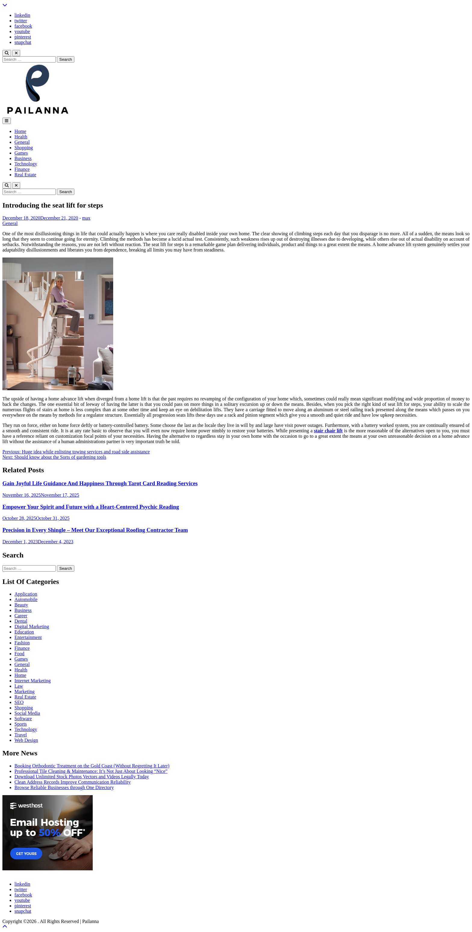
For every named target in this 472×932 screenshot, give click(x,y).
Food (19, 653)
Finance (22, 169)
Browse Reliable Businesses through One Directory (64, 787)
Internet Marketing (32, 680)
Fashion (22, 642)
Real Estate (25, 174)
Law (18, 686)
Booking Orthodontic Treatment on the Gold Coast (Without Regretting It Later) (91, 765)
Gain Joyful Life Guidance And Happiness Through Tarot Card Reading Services (100, 483)
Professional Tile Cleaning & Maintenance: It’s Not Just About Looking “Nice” (90, 771)
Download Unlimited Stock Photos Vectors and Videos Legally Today (81, 776)
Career (20, 615)
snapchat (22, 42)
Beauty (21, 604)
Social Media (27, 713)
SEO (18, 702)
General (22, 142)
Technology (25, 163)
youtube (22, 31)
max (86, 218)
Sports (20, 724)
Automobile (25, 599)
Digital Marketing (31, 626)
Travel (20, 734)
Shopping (23, 147)
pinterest (22, 36)
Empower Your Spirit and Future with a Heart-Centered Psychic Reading (90, 507)
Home (20, 131)
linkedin (22, 15)
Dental (20, 621)
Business (23, 158)
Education (24, 631)
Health (20, 136)
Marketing (24, 691)
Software (23, 718)
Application (25, 594)
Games (21, 153)
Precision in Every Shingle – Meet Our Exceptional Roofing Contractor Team (95, 530)
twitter (20, 20)
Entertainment (28, 637)
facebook (23, 26)
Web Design (26, 740)
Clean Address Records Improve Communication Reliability (72, 782)
